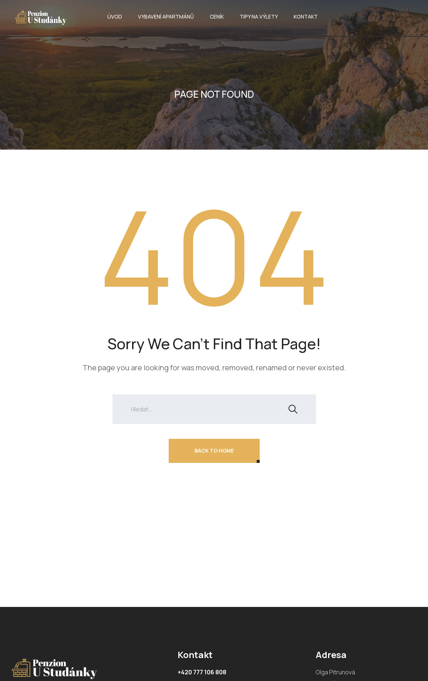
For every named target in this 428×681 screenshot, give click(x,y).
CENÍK (217, 16)
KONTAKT (306, 16)
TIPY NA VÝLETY (259, 16)
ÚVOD (114, 16)
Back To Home (214, 450)
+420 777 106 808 (202, 672)
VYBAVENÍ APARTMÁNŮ (166, 16)
